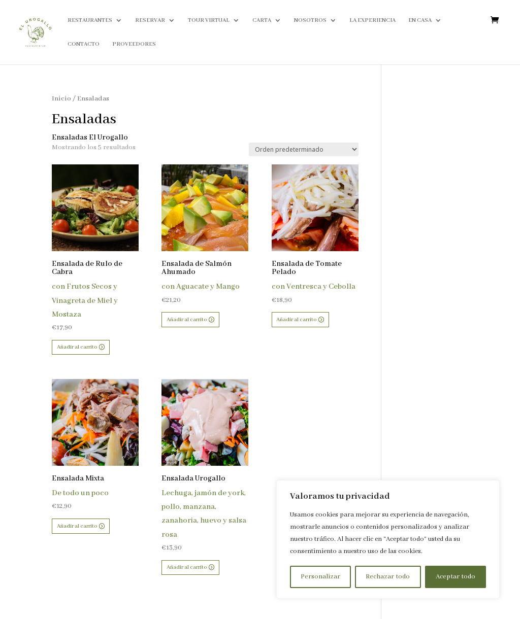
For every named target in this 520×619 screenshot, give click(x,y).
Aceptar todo (455, 576)
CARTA (261, 20)
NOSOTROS (310, 20)
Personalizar (320, 576)
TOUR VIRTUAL (209, 20)
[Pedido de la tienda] (304, 149)
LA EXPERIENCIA (372, 20)
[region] (388, 539)
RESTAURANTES (90, 20)
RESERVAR (150, 20)
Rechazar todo (388, 576)
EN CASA (420, 20)
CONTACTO (84, 44)
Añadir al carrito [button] (77, 347)
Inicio (61, 98)
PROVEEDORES (134, 44)
